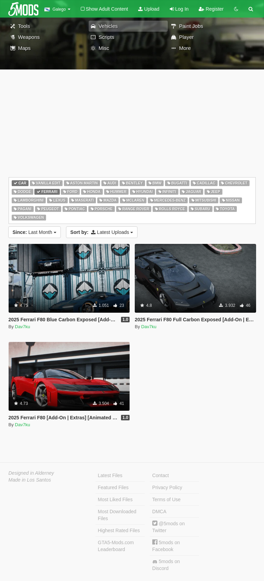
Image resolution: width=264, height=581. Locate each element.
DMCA (159, 511)
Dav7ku (22, 326)
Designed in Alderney (31, 473)
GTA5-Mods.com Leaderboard (116, 546)
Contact (160, 475)
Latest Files (110, 475)
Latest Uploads (101, 232)
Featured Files (113, 487)
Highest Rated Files (119, 530)
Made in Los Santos (30, 480)
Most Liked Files (115, 499)
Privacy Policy (167, 487)
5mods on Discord (166, 565)
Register (211, 9)
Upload (148, 9)
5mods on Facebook (166, 545)
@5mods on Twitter (168, 526)
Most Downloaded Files (117, 515)
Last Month (34, 232)
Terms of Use (166, 499)
